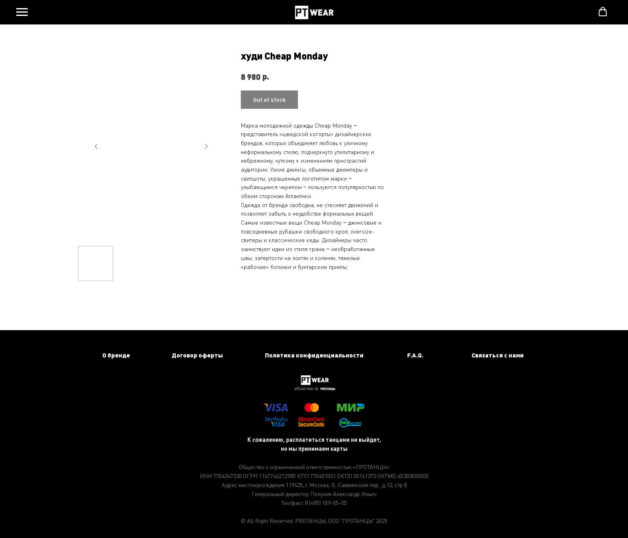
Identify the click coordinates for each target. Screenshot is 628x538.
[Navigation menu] (22, 12)
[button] (603, 12)
